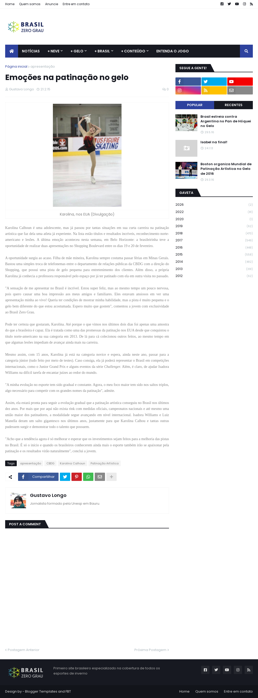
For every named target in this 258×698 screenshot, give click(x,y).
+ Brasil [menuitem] (102, 51)
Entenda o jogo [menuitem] (172, 51)
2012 (214, 276)
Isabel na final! (213, 142)
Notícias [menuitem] (31, 51)
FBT (68, 691)
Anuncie (51, 4)
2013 (214, 269)
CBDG (50, 463)
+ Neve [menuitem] (53, 51)
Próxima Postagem (150, 649)
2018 (214, 233)
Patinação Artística (105, 463)
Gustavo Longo (48, 495)
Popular (195, 104)
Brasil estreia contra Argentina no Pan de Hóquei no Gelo (225, 121)
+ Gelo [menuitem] (76, 51)
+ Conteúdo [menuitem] (133, 51)
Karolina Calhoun (72, 463)
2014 (214, 262)
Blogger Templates (41, 691)
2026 (214, 205)
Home (9, 4)
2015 (214, 254)
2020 (214, 219)
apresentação (42, 66)
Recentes (234, 104)
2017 (214, 240)
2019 (214, 226)
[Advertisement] (159, 26)
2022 (214, 212)
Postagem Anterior (23, 649)
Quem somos (30, 4)
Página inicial (16, 66)
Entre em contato (76, 4)
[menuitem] (11, 51)
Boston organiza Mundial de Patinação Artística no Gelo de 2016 (226, 169)
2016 (214, 247)
